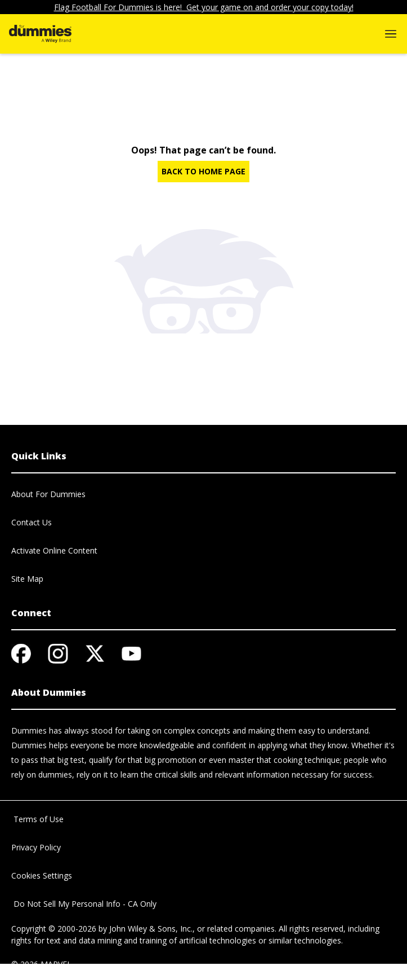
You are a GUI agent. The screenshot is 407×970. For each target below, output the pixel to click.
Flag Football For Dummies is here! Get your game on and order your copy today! (204, 7)
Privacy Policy (36, 847)
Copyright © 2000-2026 (53, 928)
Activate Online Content (54, 550)
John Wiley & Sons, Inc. (151, 928)
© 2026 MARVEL (41, 964)
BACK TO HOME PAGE (203, 171)
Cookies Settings (41, 875)
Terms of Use (37, 819)
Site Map (27, 578)
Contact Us (31, 522)
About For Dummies (48, 494)
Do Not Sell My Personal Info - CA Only (83, 903)
